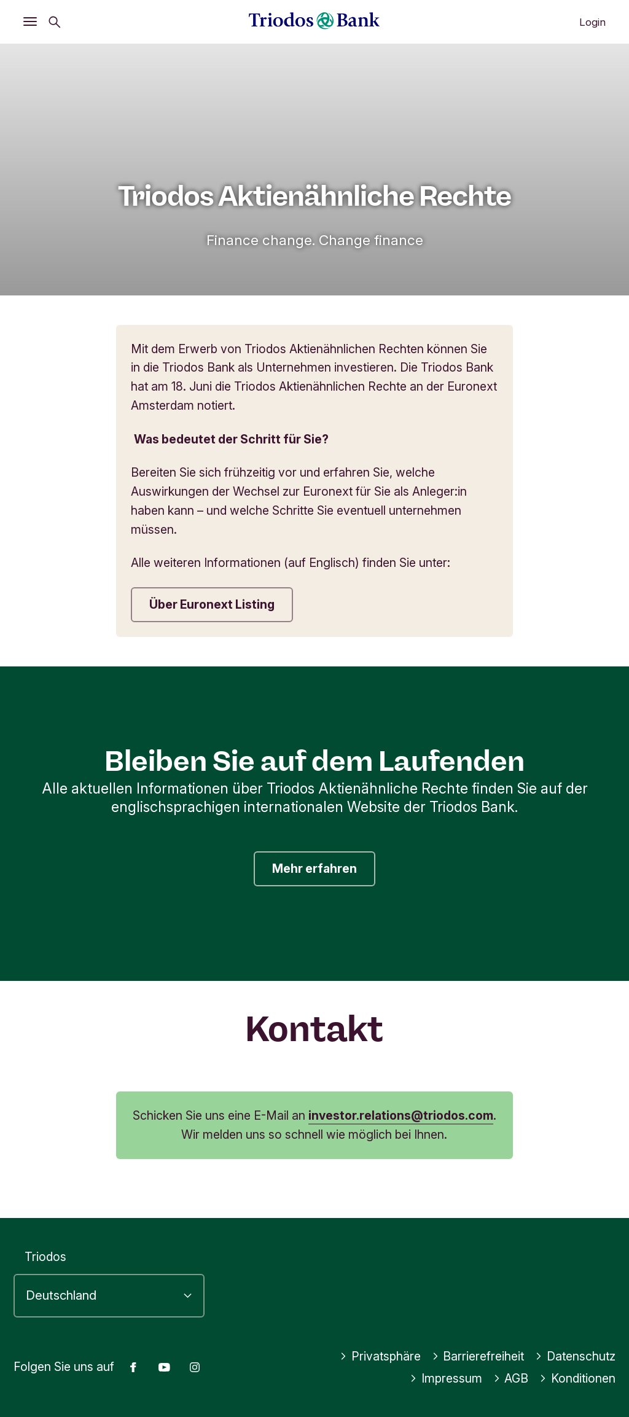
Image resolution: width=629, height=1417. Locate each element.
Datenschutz (575, 1356)
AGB (511, 1378)
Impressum (446, 1378)
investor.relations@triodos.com (400, 1115)
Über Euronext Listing (212, 604)
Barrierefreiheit (478, 1356)
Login (592, 22)
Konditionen (577, 1378)
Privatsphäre (380, 1356)
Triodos (45, 1256)
